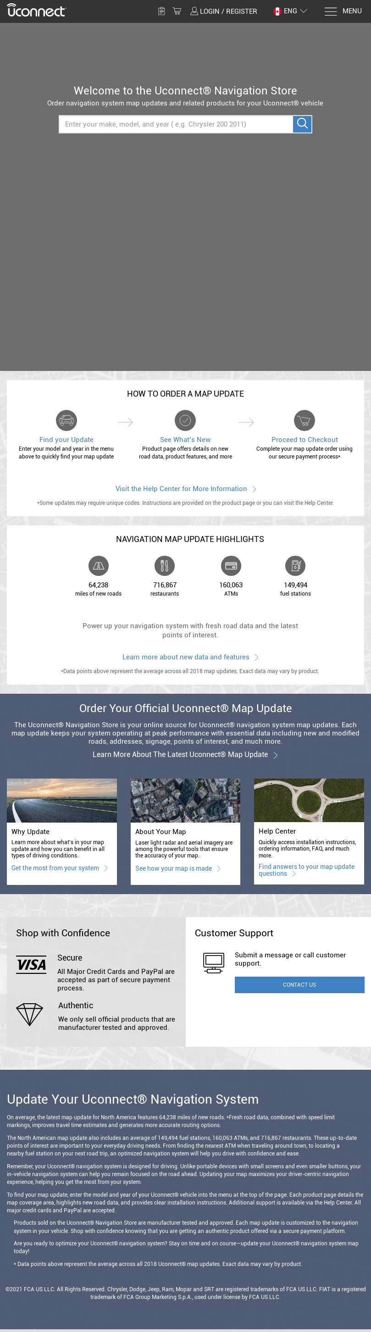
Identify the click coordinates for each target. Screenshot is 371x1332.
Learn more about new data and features (190, 657)
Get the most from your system (59, 867)
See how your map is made (177, 868)
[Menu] (342, 11)
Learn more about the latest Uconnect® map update (186, 754)
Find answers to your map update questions (306, 870)
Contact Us (299, 985)
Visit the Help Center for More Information (185, 488)
